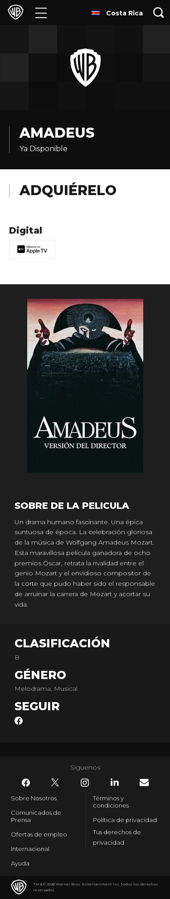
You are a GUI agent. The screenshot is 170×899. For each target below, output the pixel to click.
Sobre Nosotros (34, 798)
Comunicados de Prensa (36, 816)
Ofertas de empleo (39, 834)
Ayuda (20, 863)
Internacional (30, 848)
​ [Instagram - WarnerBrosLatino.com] (84, 783)
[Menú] (41, 12)
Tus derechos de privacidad (117, 837)
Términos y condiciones (111, 801)
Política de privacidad (125, 819)
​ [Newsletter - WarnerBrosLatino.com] (144, 782)
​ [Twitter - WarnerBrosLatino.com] (55, 783)
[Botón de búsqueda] (158, 12)
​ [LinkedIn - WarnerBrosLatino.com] (114, 782)
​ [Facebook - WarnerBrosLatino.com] (25, 783)
